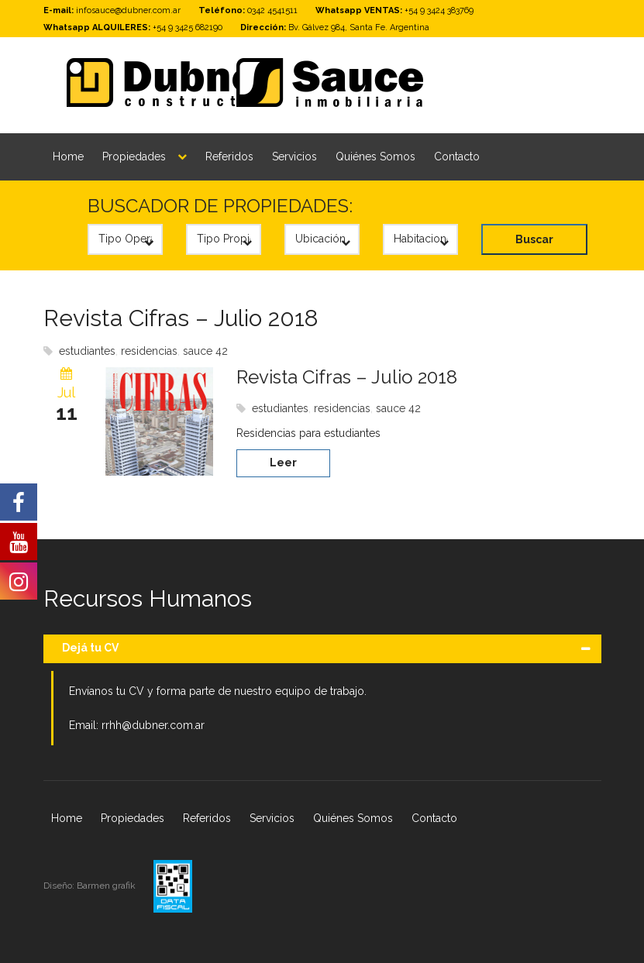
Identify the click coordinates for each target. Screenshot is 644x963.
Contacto (457, 156)
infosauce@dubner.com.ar (128, 10)
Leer (283, 462)
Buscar (534, 239)
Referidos (229, 156)
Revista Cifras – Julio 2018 (181, 318)
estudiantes (87, 351)
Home (68, 156)
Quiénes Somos (375, 156)
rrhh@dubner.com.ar (153, 725)
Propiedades (134, 156)
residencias (149, 351)
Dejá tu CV (90, 647)
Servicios (294, 156)
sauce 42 (205, 351)
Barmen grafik (107, 885)
